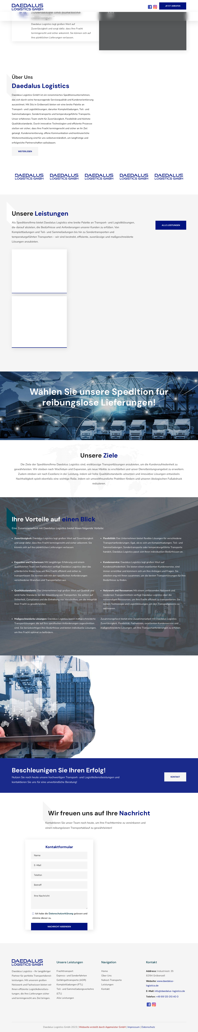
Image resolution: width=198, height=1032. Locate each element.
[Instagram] (155, 6)
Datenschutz (148, 1027)
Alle (65, 998)
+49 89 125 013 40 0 (167, 996)
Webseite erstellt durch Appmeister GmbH (102, 1027)
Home (104, 971)
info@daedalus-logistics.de (170, 991)
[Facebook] (27, 6)
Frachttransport (65, 971)
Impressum (134, 1027)
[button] (172, 6)
